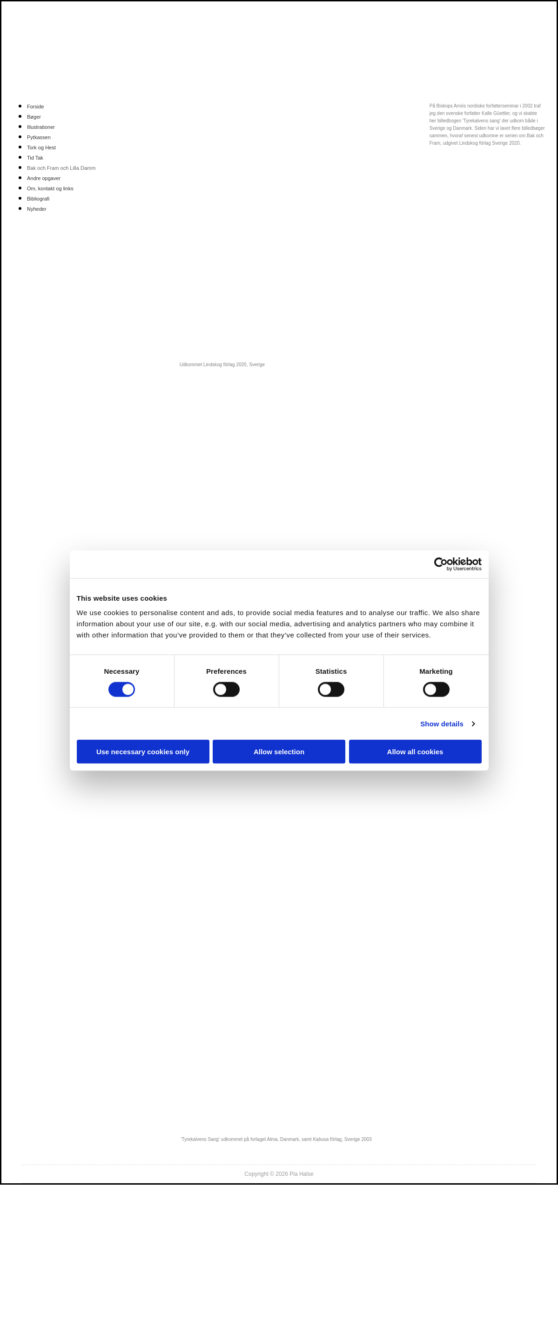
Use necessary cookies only (142, 752)
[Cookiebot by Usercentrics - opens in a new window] (441, 564)
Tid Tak (35, 158)
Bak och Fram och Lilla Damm (61, 168)
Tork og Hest (41, 147)
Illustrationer (41, 127)
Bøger (34, 117)
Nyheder (37, 209)
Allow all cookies (415, 752)
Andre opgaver (44, 178)
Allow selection (279, 752)
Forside (35, 106)
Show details (442, 723)
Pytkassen (39, 137)
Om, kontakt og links (50, 188)
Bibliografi (38, 198)
